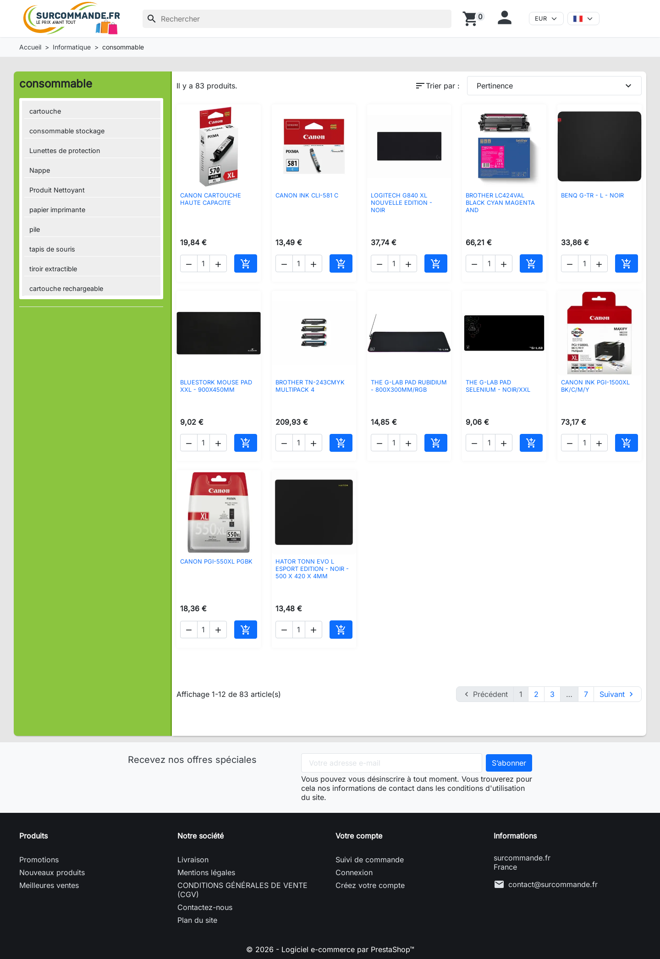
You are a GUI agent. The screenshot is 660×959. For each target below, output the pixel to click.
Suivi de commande (370, 859)
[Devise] (546, 18)
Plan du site (197, 920)
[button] (506, 17)
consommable (55, 83)
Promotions (39, 859)
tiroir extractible (53, 269)
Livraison (193, 859)
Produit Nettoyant (57, 190)
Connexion (354, 872)
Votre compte (359, 835)
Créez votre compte (370, 885)
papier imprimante (57, 210)
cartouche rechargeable (66, 288)
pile (34, 229)
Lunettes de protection (64, 150)
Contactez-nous (204, 907)
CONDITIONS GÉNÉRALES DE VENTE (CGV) (242, 890)
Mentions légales (206, 872)
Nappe (39, 170)
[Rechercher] (297, 19)
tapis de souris (52, 249)
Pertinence (555, 85)
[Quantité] (203, 263)
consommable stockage (66, 131)
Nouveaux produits (52, 872)
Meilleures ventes (49, 885)
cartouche (45, 111)
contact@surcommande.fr (553, 884)
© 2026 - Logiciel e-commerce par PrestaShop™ (330, 949)
